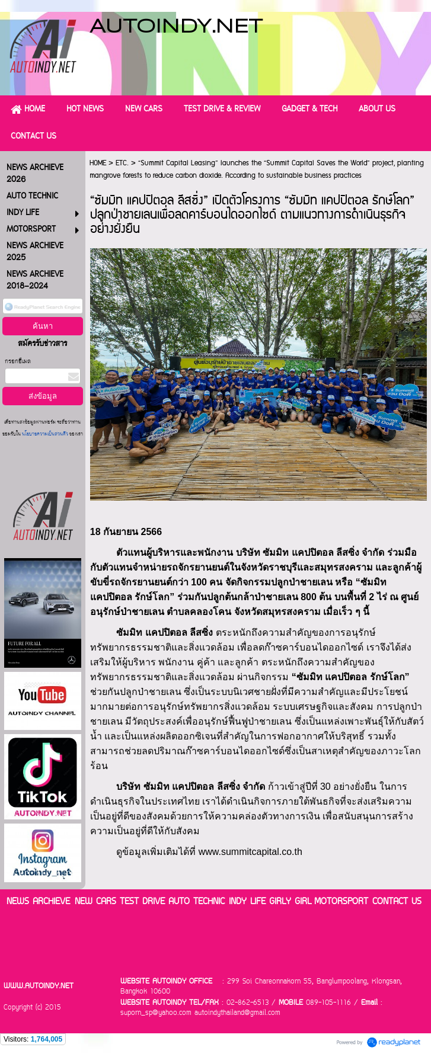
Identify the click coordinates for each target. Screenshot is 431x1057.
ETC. (122, 163)
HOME (98, 163)
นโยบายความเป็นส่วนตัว (45, 434)
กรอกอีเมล (18, 361)
